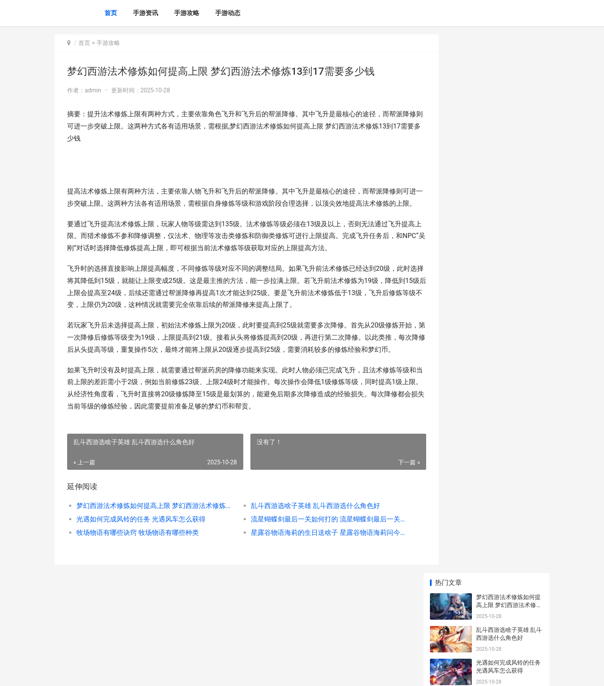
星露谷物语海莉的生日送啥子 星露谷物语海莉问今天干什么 (312, 556)
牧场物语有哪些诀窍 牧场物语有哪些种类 (137, 556)
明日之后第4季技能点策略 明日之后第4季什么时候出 (507, 483)
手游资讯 (145, 13)
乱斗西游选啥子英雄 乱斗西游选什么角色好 (303, 530)
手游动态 (227, 13)
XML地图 (206, 673)
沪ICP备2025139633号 (168, 673)
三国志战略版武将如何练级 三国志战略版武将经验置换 (509, 357)
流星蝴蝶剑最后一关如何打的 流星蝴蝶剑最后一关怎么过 (312, 543)
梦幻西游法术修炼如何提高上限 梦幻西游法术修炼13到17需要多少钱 (149, 530)
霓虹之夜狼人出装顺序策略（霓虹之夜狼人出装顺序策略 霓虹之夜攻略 (508, 582)
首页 (110, 13)
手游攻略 (186, 13)
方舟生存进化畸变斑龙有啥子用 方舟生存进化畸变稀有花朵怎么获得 (509, 614)
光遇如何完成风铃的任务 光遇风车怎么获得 (141, 543)
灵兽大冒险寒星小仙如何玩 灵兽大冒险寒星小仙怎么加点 (509, 258)
